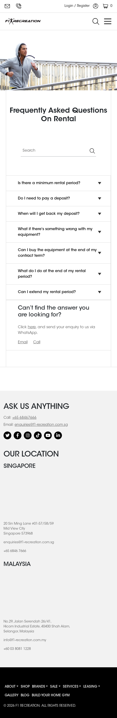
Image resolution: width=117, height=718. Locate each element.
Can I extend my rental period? (47, 292)
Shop (25, 687)
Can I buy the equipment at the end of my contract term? (57, 253)
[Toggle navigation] (107, 21)
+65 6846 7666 (18, 6)
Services (70, 687)
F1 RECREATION (28, 706)
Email (23, 342)
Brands (38, 687)
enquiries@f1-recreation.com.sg (7, 6)
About (10, 687)
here (32, 327)
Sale (54, 687)
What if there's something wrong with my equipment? (55, 232)
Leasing (90, 687)
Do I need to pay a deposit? (44, 198)
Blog (25, 695)
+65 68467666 (24, 418)
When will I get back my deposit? (49, 214)
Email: (8, 425)
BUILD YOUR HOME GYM (51, 695)
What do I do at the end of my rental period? (52, 274)
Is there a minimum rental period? (49, 183)
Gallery (11, 695)
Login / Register (81, 6)
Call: (7, 418)
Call (36, 342)
